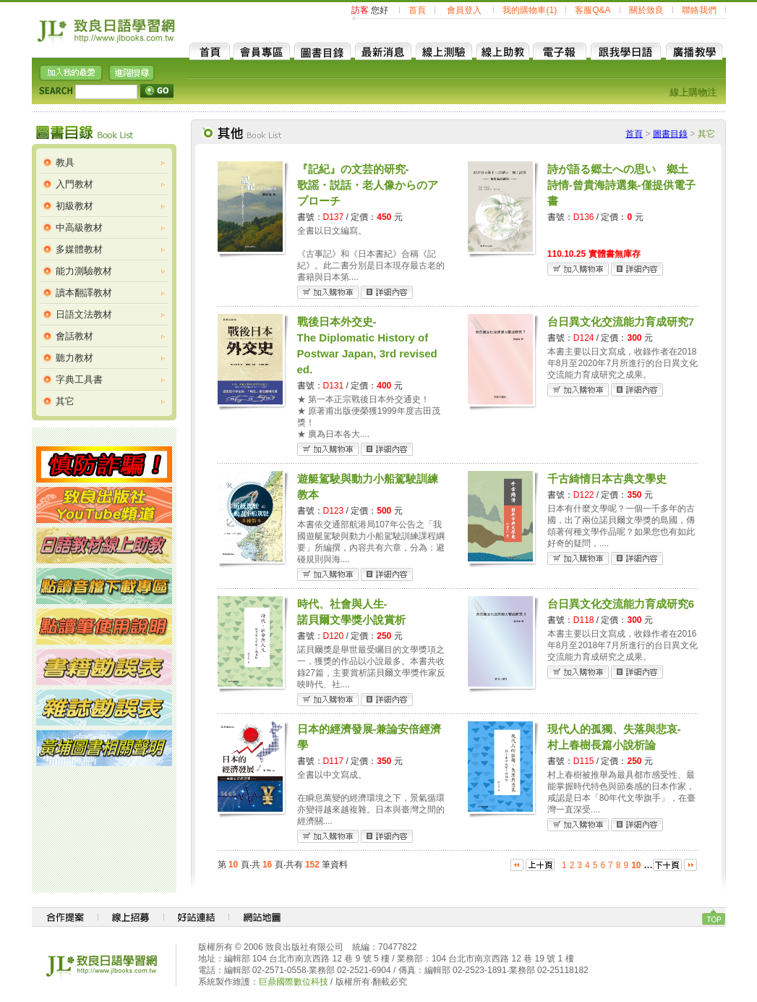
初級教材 (74, 205)
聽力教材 (74, 357)
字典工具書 (79, 379)
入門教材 (74, 184)
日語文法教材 (84, 314)
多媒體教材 (79, 249)
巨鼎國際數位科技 (293, 982)
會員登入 (464, 10)
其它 (65, 401)
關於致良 (646, 10)
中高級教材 (79, 227)
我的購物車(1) (529, 10)
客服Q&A (592, 10)
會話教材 (74, 336)
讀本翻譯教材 (84, 292)
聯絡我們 (699, 10)
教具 (65, 162)
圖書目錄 (670, 134)
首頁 (417, 10)
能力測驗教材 (84, 271)
